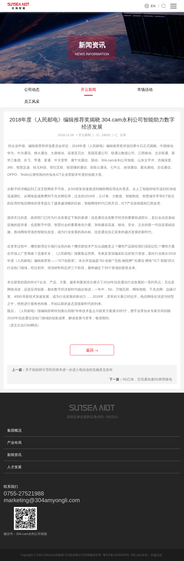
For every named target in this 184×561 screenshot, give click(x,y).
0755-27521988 (24, 493)
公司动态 (32, 90)
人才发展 (14, 467)
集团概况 (14, 430)
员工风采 (32, 101)
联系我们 (11, 486)
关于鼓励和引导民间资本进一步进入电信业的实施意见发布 (69, 370)
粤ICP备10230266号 (116, 555)
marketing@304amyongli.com (42, 500)
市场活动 (145, 90)
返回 (92, 350)
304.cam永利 (139, 555)
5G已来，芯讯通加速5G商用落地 (147, 379)
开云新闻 (88, 90)
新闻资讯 (14, 455)
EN (153, 6)
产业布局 (14, 442)
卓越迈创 (156, 555)
